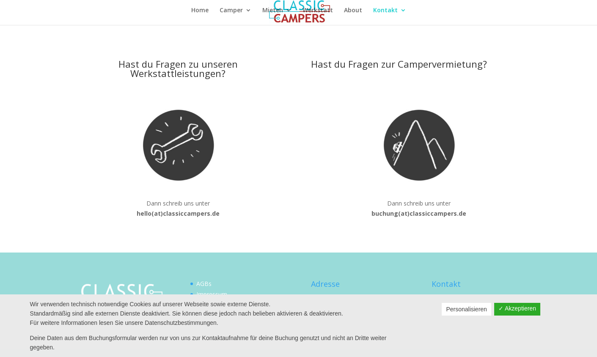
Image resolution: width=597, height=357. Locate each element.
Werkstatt (318, 10)
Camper (231, 10)
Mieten (272, 10)
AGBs (204, 284)
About (353, 10)
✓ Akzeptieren (517, 308)
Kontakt (385, 10)
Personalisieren (466, 309)
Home (200, 10)
